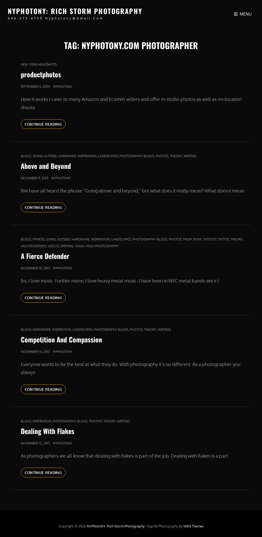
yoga (79, 246)
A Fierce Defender (45, 256)
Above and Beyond (46, 166)
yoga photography (101, 246)
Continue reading (45, 123)
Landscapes (108, 156)
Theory (176, 156)
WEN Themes (193, 526)
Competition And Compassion (61, 339)
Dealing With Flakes (47, 431)
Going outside (45, 156)
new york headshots (39, 64)
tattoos (210, 239)
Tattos (223, 239)
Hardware (67, 156)
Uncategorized (33, 246)
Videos (53, 246)
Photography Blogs (136, 156)
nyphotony (62, 86)
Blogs (26, 156)
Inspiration (87, 156)
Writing (190, 156)
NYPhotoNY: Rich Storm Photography (75, 11)
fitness (38, 239)
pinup (187, 239)
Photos (162, 156)
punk (197, 239)
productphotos (41, 74)
